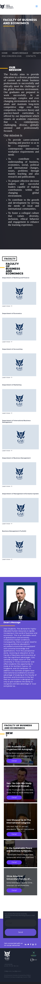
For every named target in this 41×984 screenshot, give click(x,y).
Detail (14, 761)
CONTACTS (31, 56)
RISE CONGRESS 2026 (11, 56)
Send (20, 932)
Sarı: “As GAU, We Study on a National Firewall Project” (19, 786)
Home (5, 53)
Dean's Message (20, 53)
